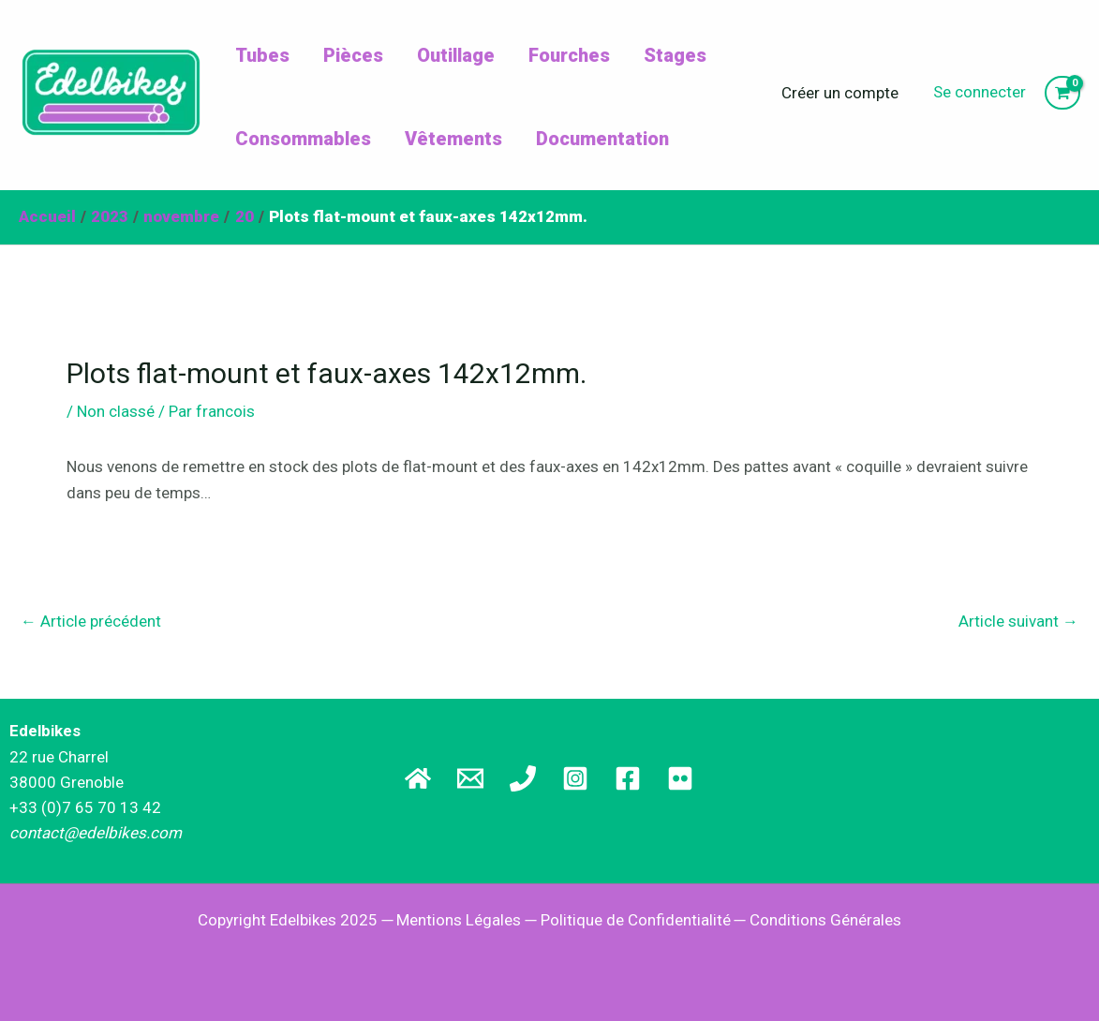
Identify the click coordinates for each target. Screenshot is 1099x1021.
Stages (675, 55)
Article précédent (91, 621)
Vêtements (453, 138)
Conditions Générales (825, 919)
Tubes (262, 55)
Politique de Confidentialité (636, 919)
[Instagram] (575, 778)
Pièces (353, 55)
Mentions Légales (458, 919)
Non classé (116, 411)
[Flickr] (680, 778)
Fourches (569, 55)
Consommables (303, 138)
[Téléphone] (523, 778)
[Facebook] (628, 778)
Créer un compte (840, 92)
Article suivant (1018, 621)
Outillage (456, 55)
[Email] (470, 778)
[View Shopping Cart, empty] (1062, 93)
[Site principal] (418, 778)
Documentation (602, 138)
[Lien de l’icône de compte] (979, 92)
